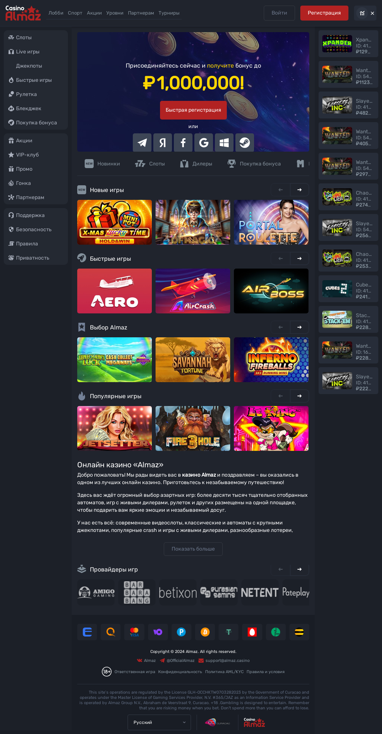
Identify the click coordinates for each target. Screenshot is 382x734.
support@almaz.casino (224, 660)
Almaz (146, 660)
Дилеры (196, 163)
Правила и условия (266, 671)
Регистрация (324, 13)
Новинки (102, 163)
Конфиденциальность (180, 671)
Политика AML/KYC (224, 671)
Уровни (114, 13)
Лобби (55, 13)
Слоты (150, 163)
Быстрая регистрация (193, 110)
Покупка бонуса (254, 163)
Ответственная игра (135, 671)
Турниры (169, 13)
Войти (279, 13)
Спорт (75, 13)
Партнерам (141, 13)
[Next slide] (299, 189)
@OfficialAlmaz (177, 660)
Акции (94, 13)
